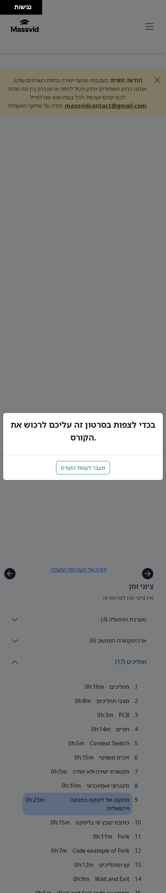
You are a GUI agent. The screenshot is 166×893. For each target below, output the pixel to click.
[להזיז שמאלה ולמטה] (5, 9)
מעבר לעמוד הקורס (83, 468)
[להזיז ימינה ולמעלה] (9, 5)
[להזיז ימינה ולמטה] (9, 9)
